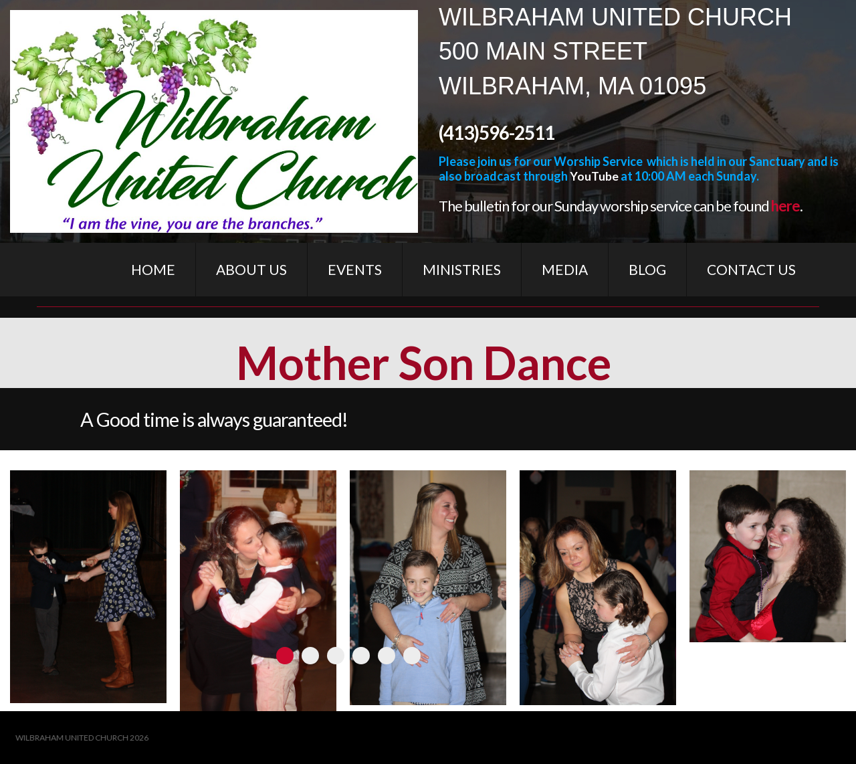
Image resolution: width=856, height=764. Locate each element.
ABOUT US (251, 269)
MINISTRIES (462, 269)
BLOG (647, 269)
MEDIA (565, 269)
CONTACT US (751, 269)
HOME (153, 269)
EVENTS (355, 269)
